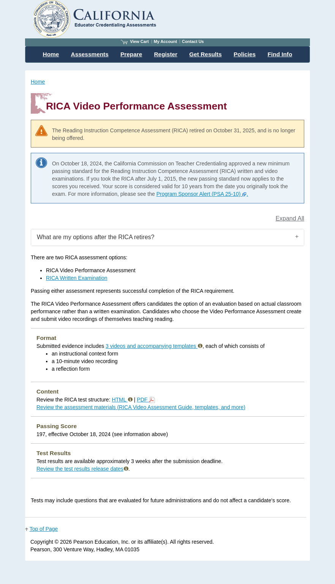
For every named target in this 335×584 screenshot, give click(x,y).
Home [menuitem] (51, 54)
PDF (146, 400)
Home (38, 82)
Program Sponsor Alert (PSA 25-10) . (202, 194)
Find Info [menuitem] (279, 54)
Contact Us (193, 41)
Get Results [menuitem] (205, 54)
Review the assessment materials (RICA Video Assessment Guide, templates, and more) (140, 407)
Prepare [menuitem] (131, 54)
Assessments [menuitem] (90, 54)
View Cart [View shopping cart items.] (135, 41)
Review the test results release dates (82, 469)
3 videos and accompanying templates (154, 346)
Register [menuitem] (166, 54)
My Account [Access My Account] (165, 41)
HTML (122, 400)
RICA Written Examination (76, 278)
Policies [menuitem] (245, 54)
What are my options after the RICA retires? (95, 237)
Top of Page (44, 529)
